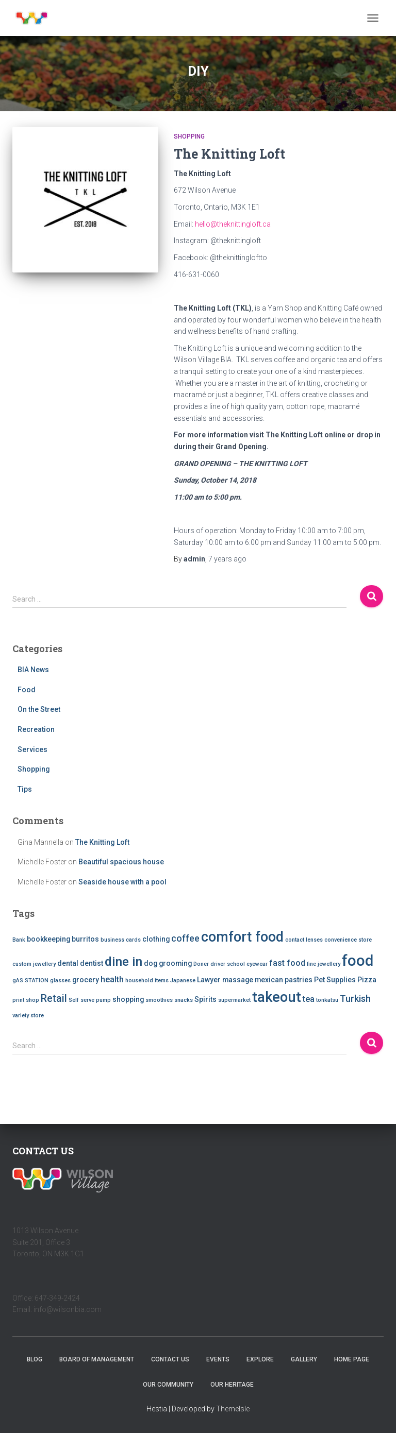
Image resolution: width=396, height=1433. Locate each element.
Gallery (304, 1359)
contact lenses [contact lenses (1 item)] (304, 939)
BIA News (33, 670)
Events (217, 1359)
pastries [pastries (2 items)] (298, 980)
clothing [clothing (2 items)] (156, 939)
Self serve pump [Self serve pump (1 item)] (90, 1000)
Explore (260, 1359)
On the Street (39, 709)
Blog (34, 1359)
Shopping (189, 136)
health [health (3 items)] (112, 979)
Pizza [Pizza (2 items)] (366, 980)
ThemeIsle (233, 1409)
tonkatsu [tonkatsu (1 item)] (327, 1000)
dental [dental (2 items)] (67, 963)
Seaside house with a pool (122, 882)
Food (27, 690)
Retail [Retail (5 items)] (54, 998)
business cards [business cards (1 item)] (121, 939)
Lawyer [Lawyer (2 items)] (209, 980)
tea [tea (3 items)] (309, 999)
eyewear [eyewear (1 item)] (257, 964)
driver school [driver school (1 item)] (227, 964)
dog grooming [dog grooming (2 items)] (168, 963)
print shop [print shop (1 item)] (25, 1000)
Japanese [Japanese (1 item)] (182, 980)
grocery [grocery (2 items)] (85, 980)
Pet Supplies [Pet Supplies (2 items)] (335, 980)
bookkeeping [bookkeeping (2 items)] (48, 939)
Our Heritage (232, 1384)
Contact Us (170, 1359)
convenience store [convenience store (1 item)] (348, 939)
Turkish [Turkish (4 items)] (355, 998)
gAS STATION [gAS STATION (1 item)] (30, 980)
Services (32, 749)
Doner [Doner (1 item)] (201, 964)
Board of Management (96, 1359)
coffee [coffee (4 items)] (185, 938)
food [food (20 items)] (357, 960)
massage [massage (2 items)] (237, 980)
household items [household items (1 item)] (147, 980)
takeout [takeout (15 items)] (276, 997)
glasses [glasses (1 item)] (60, 980)
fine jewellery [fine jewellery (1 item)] (323, 964)
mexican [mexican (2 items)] (269, 980)
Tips (25, 789)
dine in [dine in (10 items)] (123, 961)
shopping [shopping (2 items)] (128, 999)
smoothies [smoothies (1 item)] (159, 1000)
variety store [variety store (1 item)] (28, 1015)
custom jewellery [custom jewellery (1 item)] (34, 964)
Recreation (36, 729)
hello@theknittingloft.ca (233, 224)
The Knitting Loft (229, 153)
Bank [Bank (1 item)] (18, 939)
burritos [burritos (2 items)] (85, 939)
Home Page (351, 1359)
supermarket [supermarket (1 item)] (234, 1000)
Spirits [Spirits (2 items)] (205, 999)
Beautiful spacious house (121, 862)
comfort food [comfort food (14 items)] (242, 937)
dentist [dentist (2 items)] (91, 963)
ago (227, 559)
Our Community (168, 1384)
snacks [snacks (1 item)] (183, 1000)
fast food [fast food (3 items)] (287, 963)
